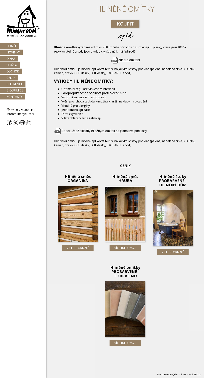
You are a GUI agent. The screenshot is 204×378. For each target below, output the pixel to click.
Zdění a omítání (125, 60)
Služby (12, 65)
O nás (11, 59)
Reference (15, 84)
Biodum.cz (15, 90)
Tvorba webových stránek (171, 374)
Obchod (13, 71)
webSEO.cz (195, 374)
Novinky (13, 52)
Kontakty (15, 97)
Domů (11, 46)
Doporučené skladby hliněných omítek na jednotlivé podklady (100, 131)
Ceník (11, 78)
